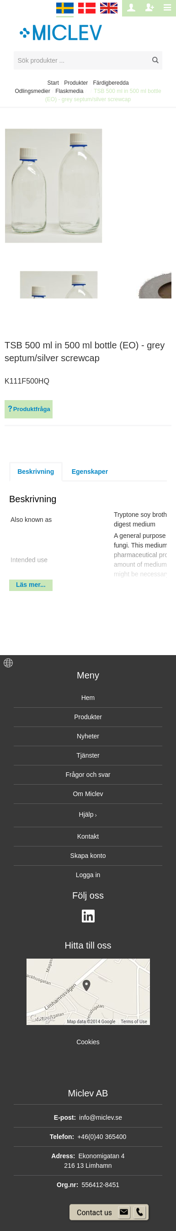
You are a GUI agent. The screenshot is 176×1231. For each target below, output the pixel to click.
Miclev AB (88, 1093)
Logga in (88, 875)
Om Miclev (88, 793)
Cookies (88, 1042)
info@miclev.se (100, 1117)
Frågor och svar (87, 774)
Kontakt (88, 836)
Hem (88, 697)
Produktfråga (28, 409)
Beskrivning (35, 471)
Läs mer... (31, 584)
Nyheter (88, 736)
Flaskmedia (69, 91)
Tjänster (88, 755)
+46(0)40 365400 (101, 1136)
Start (53, 83)
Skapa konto (88, 855)
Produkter (76, 83)
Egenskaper (90, 471)
